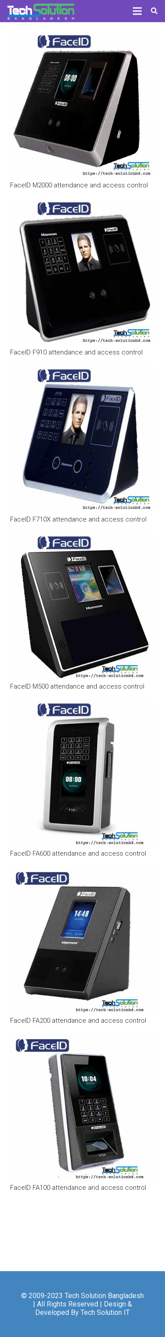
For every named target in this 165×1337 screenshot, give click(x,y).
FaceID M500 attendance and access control (77, 686)
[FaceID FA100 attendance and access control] (82, 1108)
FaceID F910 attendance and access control (76, 352)
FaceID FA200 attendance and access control (78, 1021)
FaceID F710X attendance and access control (78, 519)
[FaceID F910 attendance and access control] (82, 272)
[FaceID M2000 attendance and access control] (82, 105)
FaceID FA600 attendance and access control (78, 853)
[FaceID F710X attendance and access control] (82, 439)
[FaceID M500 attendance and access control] (82, 606)
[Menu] (137, 11)
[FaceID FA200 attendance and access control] (82, 940)
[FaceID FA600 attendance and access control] (82, 773)
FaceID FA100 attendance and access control (78, 1188)
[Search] (154, 11)
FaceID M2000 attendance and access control (79, 185)
